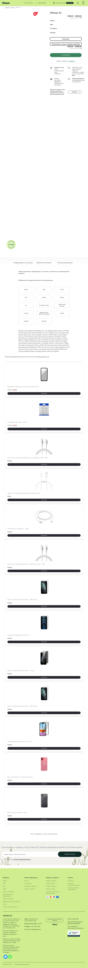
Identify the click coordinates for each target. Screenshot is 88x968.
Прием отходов (50, 889)
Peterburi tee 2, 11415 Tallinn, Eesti (31, 920)
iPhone (12, 7)
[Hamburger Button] (83, 3)
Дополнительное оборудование (8, 895)
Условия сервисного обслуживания (73, 888)
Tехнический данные (65, 263)
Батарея (52, 32)
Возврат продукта (51, 881)
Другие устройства (8, 891)
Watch (5, 889)
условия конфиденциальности (22, 862)
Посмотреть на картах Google (55, 920)
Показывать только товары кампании (66, 44)
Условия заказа (50, 883)
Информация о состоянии (23, 263)
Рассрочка (71, 881)
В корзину (65, 55)
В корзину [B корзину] (44, 393)
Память (52, 20)
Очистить (65, 39)
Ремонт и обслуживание (10, 907)
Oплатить (69, 3)
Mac (4, 886)
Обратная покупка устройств (11, 901)
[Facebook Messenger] (6, 957)
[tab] (23, 263)
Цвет (51, 24)
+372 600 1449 (41, 3)
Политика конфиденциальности (74, 884)
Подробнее (72, 61)
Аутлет (5, 904)
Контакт (26, 881)
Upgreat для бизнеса (30, 886)
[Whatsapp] (10, 957)
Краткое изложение (44, 263)
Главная (7, 7)
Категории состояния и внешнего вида (52, 892)
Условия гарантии (51, 886)
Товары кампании (8, 899)
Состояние (53, 28)
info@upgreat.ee (36, 929)
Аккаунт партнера (29, 889)
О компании (27, 883)
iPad (4, 883)
